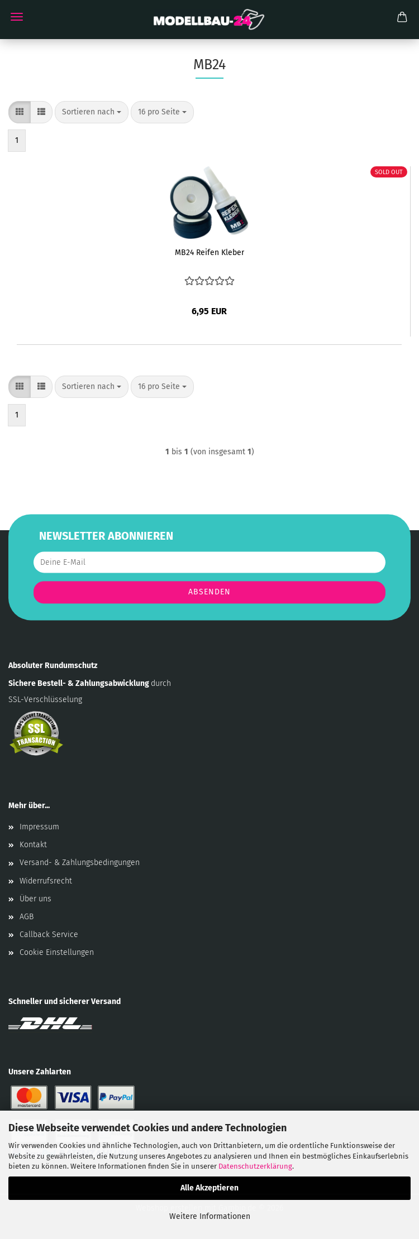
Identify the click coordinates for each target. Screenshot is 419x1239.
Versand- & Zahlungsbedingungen (80, 862)
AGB (27, 916)
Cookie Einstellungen (57, 952)
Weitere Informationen (209, 1216)
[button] (19, 112)
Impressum (39, 827)
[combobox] (91, 112)
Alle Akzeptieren (209, 1188)
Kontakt (33, 844)
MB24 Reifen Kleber (209, 252)
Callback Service (49, 934)
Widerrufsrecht (46, 881)
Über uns (35, 899)
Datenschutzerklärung (255, 1166)
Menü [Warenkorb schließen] (17, 16)
